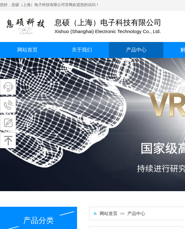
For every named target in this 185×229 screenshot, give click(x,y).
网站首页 (27, 49)
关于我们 (82, 49)
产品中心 (136, 49)
